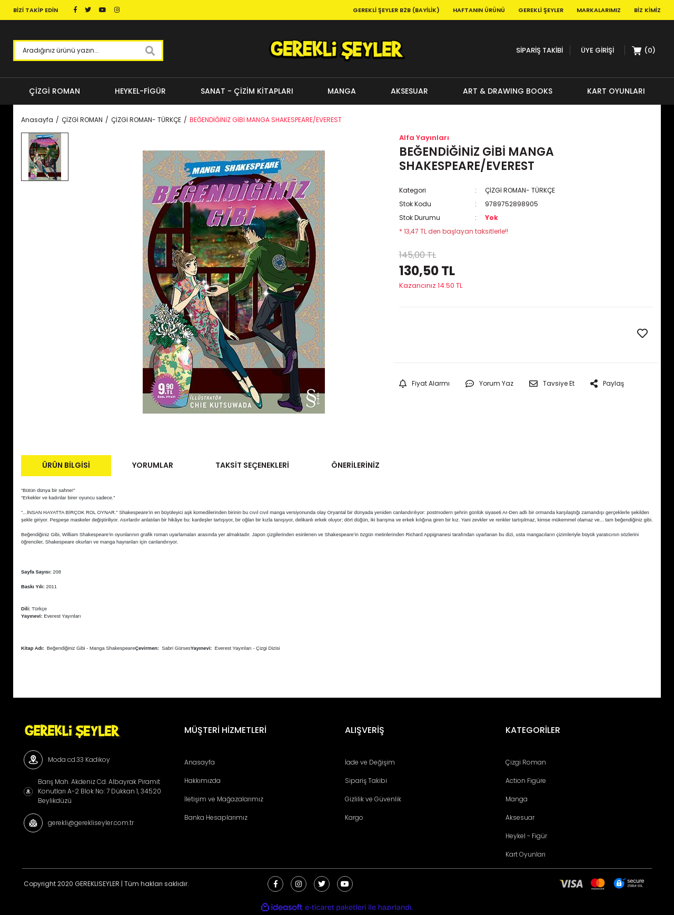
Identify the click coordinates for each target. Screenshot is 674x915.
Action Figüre (526, 780)
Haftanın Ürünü (479, 10)
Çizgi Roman (526, 762)
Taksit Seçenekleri (252, 465)
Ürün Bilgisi (66, 465)
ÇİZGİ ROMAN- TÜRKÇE (520, 190)
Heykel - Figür (526, 835)
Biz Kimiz (647, 10)
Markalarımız (599, 10)
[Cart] (644, 50)
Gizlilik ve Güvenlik (373, 799)
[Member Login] (597, 50)
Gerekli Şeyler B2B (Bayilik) (396, 10)
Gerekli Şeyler (540, 10)
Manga (517, 799)
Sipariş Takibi (366, 780)
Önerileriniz (355, 465)
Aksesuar (520, 817)
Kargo (354, 817)
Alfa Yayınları (424, 138)
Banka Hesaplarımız (215, 817)
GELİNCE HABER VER (462, 334)
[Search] (88, 50)
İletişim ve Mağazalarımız (223, 799)
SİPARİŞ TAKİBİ (539, 50)
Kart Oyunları (526, 854)
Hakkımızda (202, 780)
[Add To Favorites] (642, 333)
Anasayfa (199, 762)
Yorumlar (152, 465)
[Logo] (337, 50)
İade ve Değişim (370, 762)
